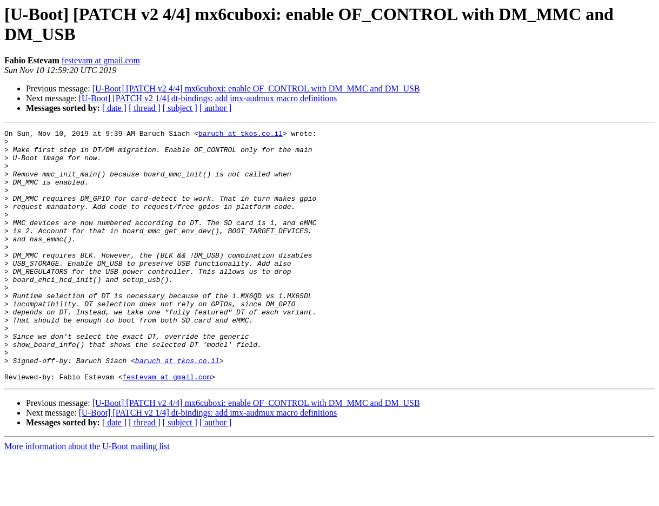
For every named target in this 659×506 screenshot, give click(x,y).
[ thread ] (145, 108)
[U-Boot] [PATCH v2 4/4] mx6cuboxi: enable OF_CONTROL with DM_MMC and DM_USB (256, 88)
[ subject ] (180, 108)
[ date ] (114, 108)
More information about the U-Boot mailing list (87, 496)
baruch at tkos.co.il (240, 135)
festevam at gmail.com (101, 60)
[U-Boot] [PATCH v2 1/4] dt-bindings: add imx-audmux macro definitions (208, 98)
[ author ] (215, 108)
